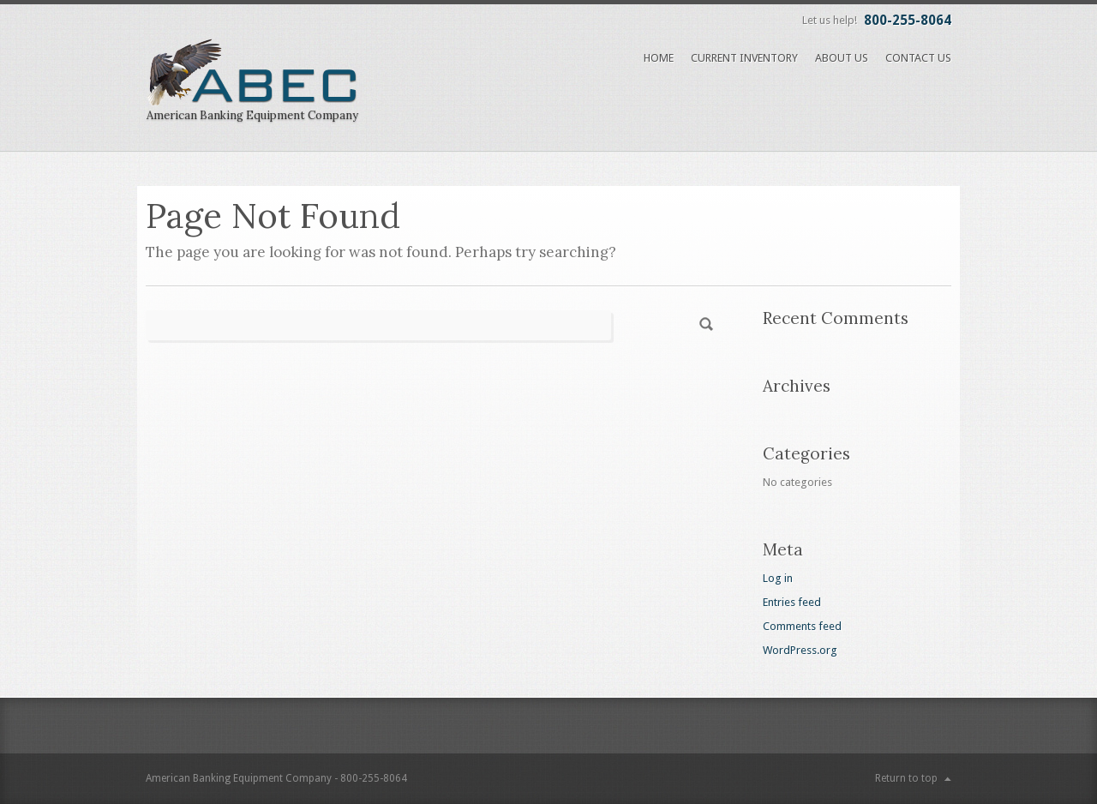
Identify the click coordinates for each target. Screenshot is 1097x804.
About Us (841, 57)
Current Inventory (744, 57)
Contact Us (918, 57)
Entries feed (792, 602)
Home (659, 57)
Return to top (906, 778)
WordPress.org (800, 650)
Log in (778, 578)
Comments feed (802, 626)
